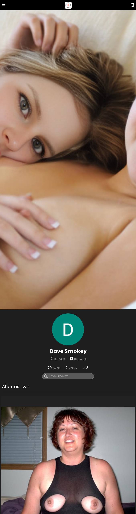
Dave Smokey (68, 351)
